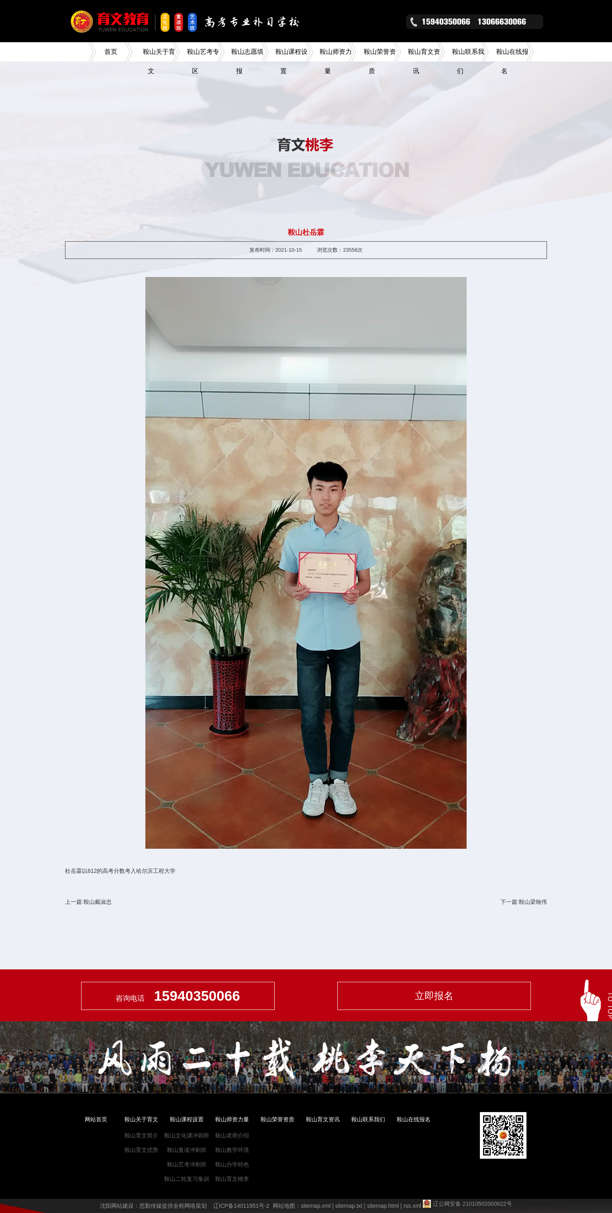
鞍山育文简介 (141, 1135)
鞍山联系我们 (368, 1119)
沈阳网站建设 (117, 1206)
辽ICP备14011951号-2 (241, 1206)
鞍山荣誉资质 (277, 1119)
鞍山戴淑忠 (98, 902)
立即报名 (434, 995)
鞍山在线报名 (413, 1119)
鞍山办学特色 (232, 1164)
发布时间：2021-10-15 (275, 250)
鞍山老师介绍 (232, 1135)
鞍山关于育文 (141, 1119)
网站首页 (96, 1119)
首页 (110, 51)
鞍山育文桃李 (232, 1179)
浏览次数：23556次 (340, 250)
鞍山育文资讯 (323, 1119)
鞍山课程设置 (187, 1119)
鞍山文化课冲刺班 (186, 1135)
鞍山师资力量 (232, 1119)
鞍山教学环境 (232, 1150)
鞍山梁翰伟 (533, 902)
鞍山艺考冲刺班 (186, 1164)
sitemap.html (383, 1206)
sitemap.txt (349, 1206)
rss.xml (412, 1206)
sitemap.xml (316, 1206)
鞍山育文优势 (141, 1150)
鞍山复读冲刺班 (186, 1150)
